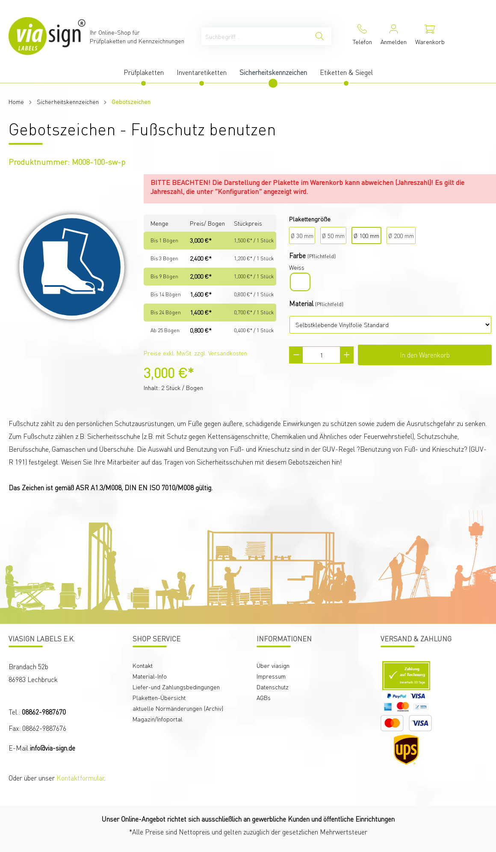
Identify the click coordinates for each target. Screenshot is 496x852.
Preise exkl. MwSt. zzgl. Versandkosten (195, 353)
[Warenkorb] (430, 36)
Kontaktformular (80, 777)
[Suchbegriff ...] (254, 36)
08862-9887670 (44, 711)
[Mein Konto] (393, 36)
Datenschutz (273, 687)
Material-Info (150, 676)
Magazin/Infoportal (158, 719)
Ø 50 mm (333, 235)
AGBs (264, 697)
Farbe (297, 255)
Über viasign (273, 665)
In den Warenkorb (425, 354)
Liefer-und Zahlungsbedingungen (176, 687)
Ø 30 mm (302, 235)
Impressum (271, 676)
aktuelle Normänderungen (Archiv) (178, 708)
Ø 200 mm (401, 235)
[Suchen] (319, 36)
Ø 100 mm (366, 235)
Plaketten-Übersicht (159, 697)
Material (301, 303)
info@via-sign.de (52, 747)
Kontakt (143, 665)
